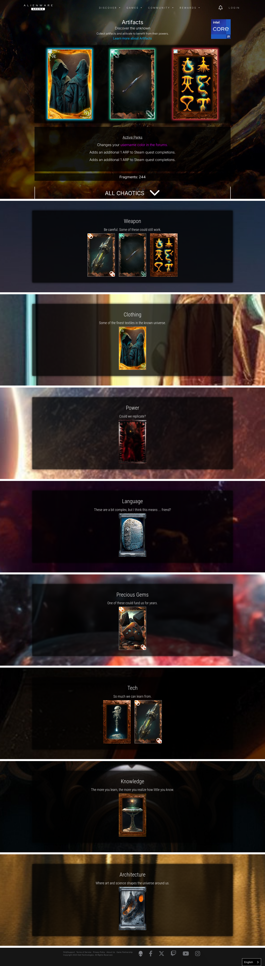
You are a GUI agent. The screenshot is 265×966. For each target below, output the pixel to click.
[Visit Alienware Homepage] (141, 953)
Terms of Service (83, 952)
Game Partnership (125, 952)
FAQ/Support (69, 952)
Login (234, 7)
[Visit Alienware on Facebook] (151, 954)
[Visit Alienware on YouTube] (185, 954)
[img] (86, 8)
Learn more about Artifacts (132, 38)
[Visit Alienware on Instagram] (197, 954)
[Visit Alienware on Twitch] (173, 954)
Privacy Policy (99, 952)
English (248, 962)
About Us (111, 952)
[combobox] (251, 962)
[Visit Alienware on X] (162, 954)
